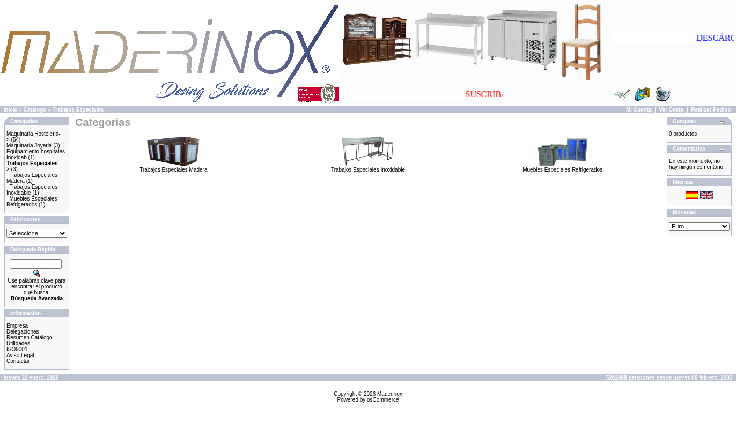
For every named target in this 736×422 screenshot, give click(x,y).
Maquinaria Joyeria (29, 146)
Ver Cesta (671, 110)
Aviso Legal (20, 355)
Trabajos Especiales (78, 110)
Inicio (11, 110)
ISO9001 (16, 349)
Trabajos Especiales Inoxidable (368, 167)
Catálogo (35, 110)
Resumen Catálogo (29, 337)
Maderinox (389, 394)
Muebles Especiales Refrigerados (31, 202)
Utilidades (18, 343)
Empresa (17, 326)
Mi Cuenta (639, 110)
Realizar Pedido (711, 110)
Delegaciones (22, 332)
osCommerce (383, 400)
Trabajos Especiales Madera (173, 167)
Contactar (18, 361)
